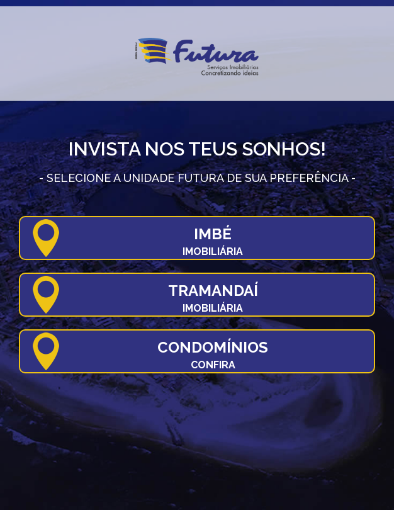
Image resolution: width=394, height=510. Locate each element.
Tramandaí (213, 297)
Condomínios (212, 354)
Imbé (213, 241)
